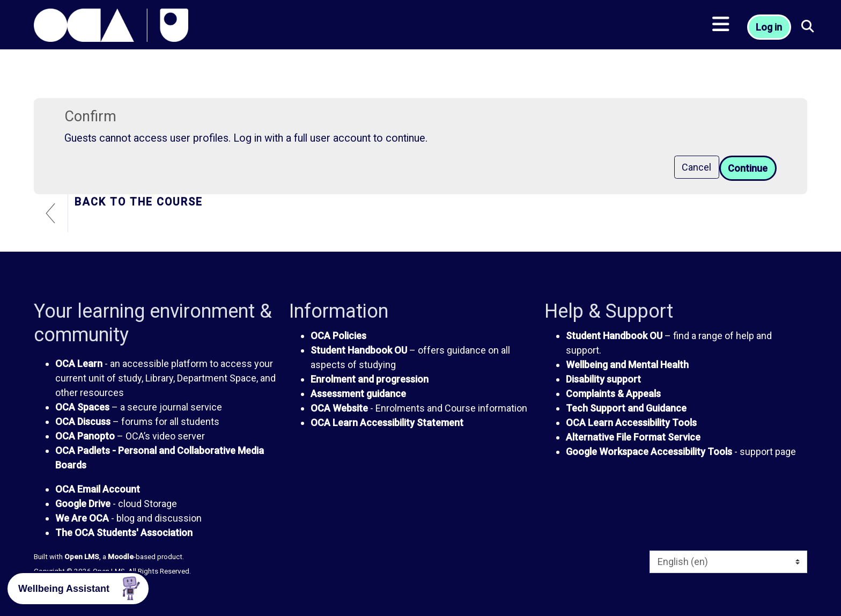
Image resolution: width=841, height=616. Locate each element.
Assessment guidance (358, 393)
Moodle (121, 556)
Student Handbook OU (359, 350)
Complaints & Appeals (613, 393)
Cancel (696, 167)
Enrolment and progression (370, 379)
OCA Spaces (82, 407)
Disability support (603, 379)
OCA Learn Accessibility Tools (631, 422)
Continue (748, 168)
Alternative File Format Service (633, 437)
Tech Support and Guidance (626, 408)
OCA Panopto (85, 436)
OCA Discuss (82, 421)
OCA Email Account (97, 489)
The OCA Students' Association (124, 532)
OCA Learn (78, 363)
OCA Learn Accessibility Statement (387, 422)
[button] (808, 27)
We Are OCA (82, 518)
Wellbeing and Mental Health (627, 364)
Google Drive (82, 503)
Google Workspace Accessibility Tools (649, 451)
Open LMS (81, 556)
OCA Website (339, 408)
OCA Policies (338, 335)
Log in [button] (769, 27)
